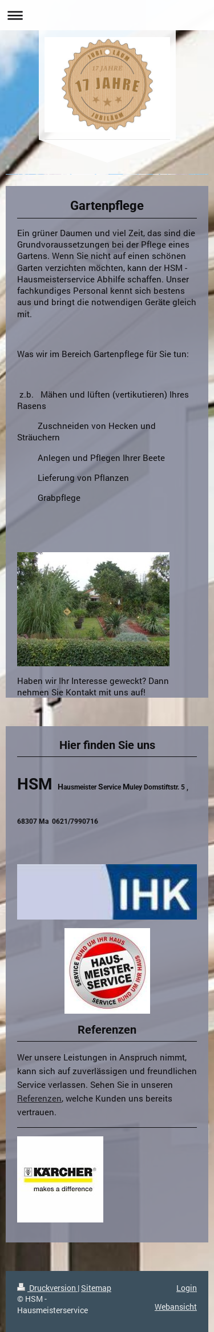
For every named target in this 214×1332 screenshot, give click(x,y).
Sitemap (96, 1287)
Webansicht (176, 1306)
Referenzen (39, 1098)
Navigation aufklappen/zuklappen (107, 15)
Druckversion (47, 1287)
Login (186, 1287)
